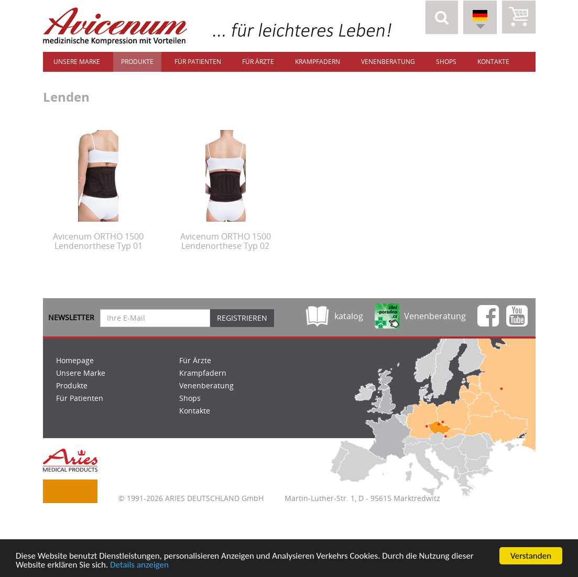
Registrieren (242, 318)
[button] (442, 17)
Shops (446, 61)
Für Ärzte (258, 61)
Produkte (137, 61)
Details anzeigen (139, 566)
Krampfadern (317, 61)
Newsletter (71, 317)
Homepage (75, 360)
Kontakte (493, 61)
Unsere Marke (76, 61)
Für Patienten (198, 61)
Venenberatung (388, 61)
